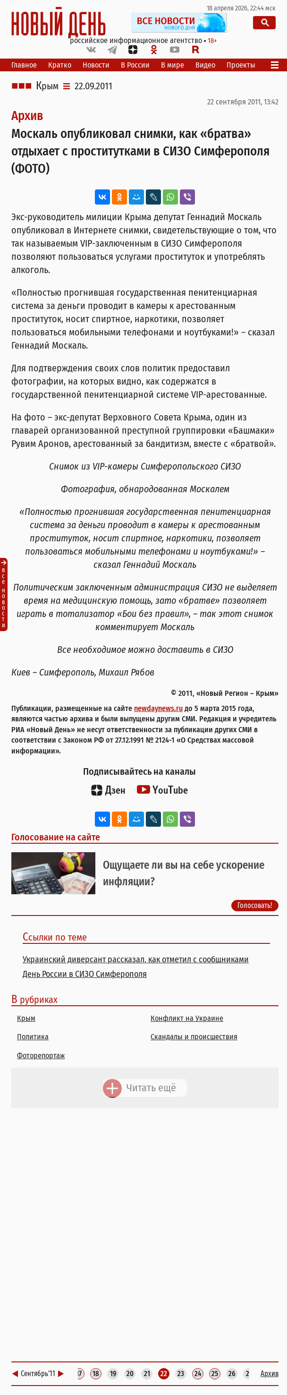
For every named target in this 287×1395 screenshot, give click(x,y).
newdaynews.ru (158, 708)
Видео (205, 64)
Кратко (59, 64)
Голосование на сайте (55, 837)
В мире (172, 64)
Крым (47, 86)
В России (135, 64)
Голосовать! (254, 905)
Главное (24, 64)
